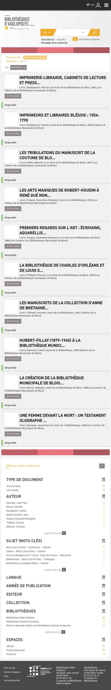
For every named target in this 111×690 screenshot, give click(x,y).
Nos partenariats (12, 680)
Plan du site (9, 668)
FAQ (6, 676)
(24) (55, 569)
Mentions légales (12, 672)
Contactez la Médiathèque (90, 679)
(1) (55, 632)
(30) (55, 533)
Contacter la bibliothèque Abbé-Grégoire (69, 682)
